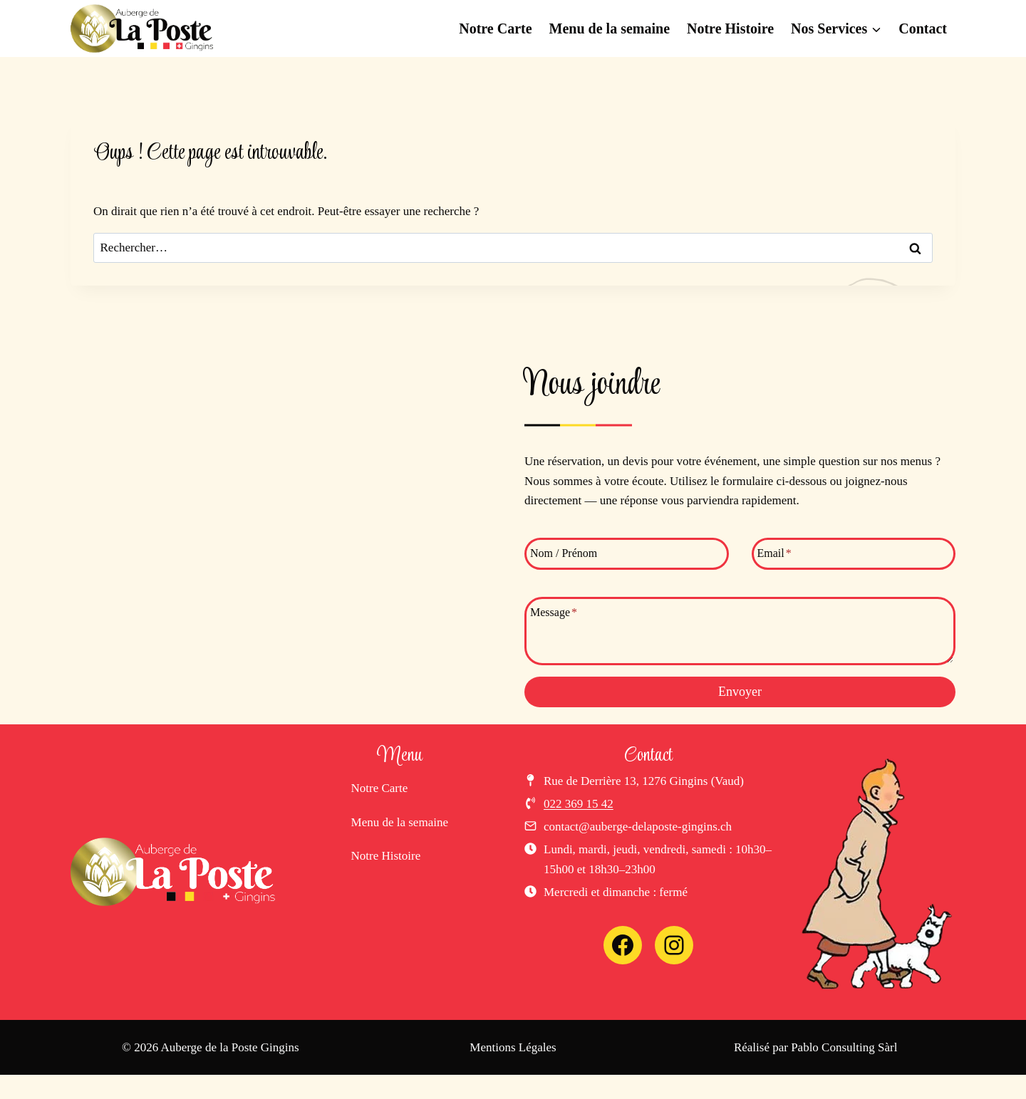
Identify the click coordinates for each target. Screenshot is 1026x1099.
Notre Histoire (730, 28)
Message (553, 613)
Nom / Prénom (563, 554)
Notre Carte (495, 28)
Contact (922, 28)
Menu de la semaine (609, 28)
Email (774, 554)
